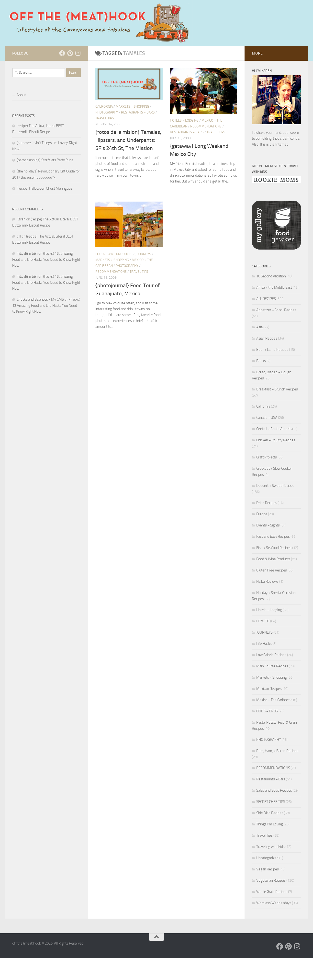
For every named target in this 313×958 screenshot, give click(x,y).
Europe (261, 514)
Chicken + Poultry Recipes (275, 440)
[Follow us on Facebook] (62, 53)
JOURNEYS (143, 254)
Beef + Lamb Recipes (272, 349)
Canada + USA (266, 417)
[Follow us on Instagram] (78, 53)
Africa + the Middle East (274, 287)
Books (261, 361)
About (21, 95)
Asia (259, 327)
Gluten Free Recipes (271, 570)
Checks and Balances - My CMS (40, 299)
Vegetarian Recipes (271, 880)
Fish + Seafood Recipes (273, 548)
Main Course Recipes (272, 666)
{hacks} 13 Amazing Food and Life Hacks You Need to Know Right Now (46, 259)
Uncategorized (267, 858)
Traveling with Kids (270, 846)
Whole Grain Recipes (271, 892)
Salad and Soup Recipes (274, 790)
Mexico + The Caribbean (274, 700)
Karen (21, 219)
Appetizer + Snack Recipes (276, 310)
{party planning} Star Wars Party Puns (45, 160)
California (104, 106)
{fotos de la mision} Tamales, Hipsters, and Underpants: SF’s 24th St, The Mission (128, 140)
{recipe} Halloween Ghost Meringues (44, 188)
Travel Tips (104, 118)
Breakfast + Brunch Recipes (277, 389)
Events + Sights (268, 525)
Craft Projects (266, 457)
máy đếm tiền (27, 253)
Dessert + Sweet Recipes (275, 485)
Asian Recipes (266, 338)
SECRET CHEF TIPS (270, 801)
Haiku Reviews (267, 581)
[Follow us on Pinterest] (70, 53)
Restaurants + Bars (138, 112)
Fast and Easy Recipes (273, 536)
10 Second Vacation (271, 276)
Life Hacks (264, 643)
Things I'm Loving (269, 824)
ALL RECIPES (266, 299)
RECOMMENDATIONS (206, 126)
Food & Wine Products (114, 254)
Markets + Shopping (132, 106)
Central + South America (274, 429)
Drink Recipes (266, 503)
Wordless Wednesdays (273, 903)
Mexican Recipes (269, 688)
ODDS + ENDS (267, 711)
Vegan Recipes (267, 869)
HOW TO (262, 621)
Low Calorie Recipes (271, 655)
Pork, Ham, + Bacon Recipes (277, 751)
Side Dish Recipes (269, 813)
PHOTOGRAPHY (106, 112)
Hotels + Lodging (184, 120)
